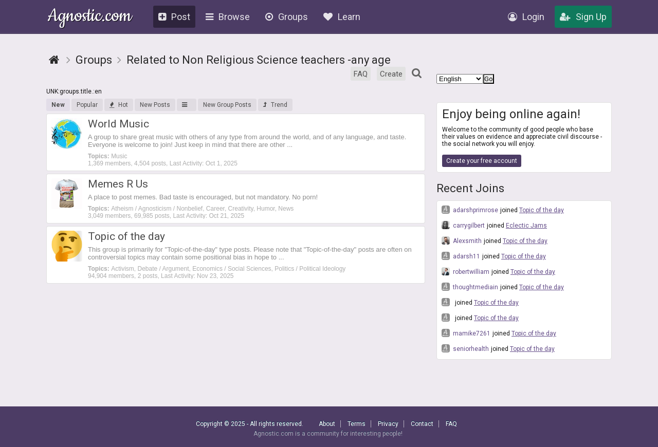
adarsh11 (461, 256)
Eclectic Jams (526, 225)
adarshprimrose (470, 210)
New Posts (155, 104)
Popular (87, 104)
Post (174, 16)
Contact (422, 423)
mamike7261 (466, 333)
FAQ (361, 74)
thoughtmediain (470, 287)
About (327, 423)
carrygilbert (463, 225)
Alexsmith (462, 240)
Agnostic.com (89, 17)
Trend (275, 104)
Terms (356, 423)
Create (391, 74)
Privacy (388, 423)
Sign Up (583, 16)
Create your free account (481, 160)
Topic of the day (541, 210)
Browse (228, 16)
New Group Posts (227, 104)
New (58, 104)
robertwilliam (465, 271)
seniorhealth (465, 348)
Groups (286, 16)
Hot (118, 104)
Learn (341, 16)
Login (526, 16)
